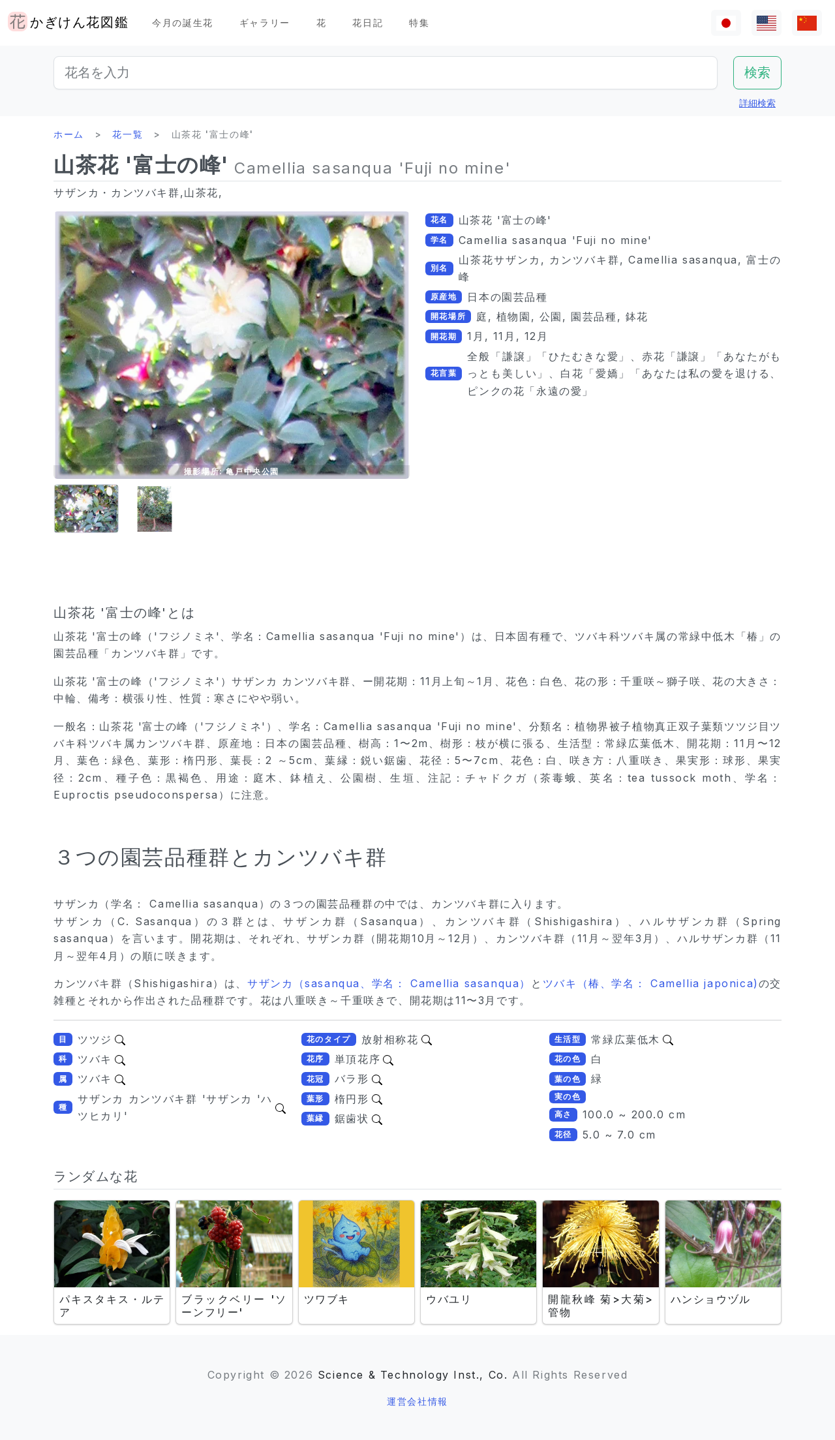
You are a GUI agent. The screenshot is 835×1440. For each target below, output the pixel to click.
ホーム (68, 134)
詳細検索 (757, 102)
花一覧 (127, 134)
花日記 (367, 22)
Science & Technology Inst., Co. (413, 1374)
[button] (86, 509)
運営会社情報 (417, 1401)
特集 (419, 22)
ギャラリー (264, 22)
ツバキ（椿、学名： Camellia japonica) (651, 983)
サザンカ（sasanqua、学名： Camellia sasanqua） (389, 983)
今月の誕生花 (182, 22)
